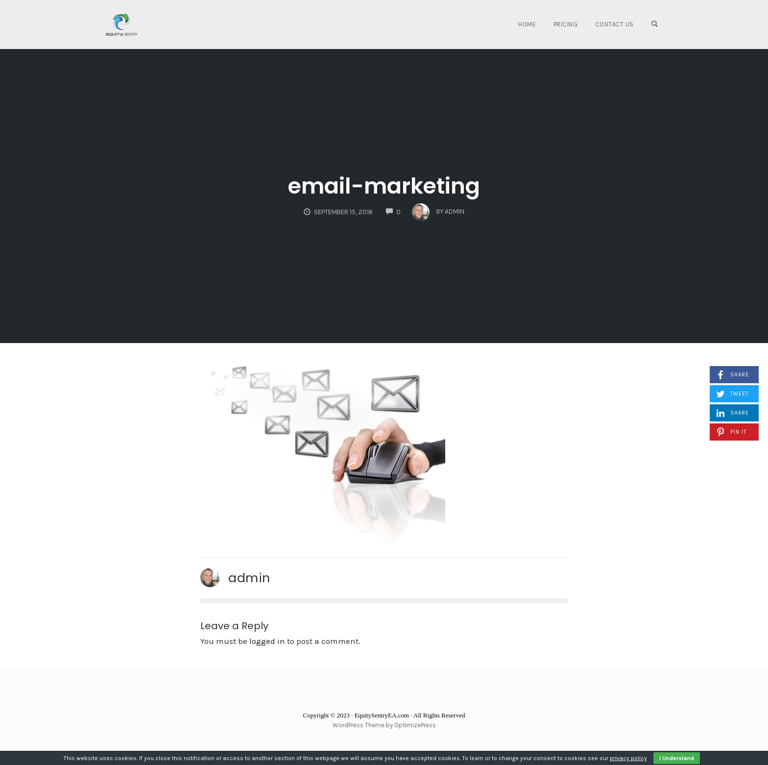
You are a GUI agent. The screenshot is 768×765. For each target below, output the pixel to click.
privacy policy (628, 758)
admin (249, 578)
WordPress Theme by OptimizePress (384, 725)
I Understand (676, 758)
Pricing (565, 24)
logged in (267, 641)
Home (527, 24)
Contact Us (614, 24)
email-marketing (384, 186)
